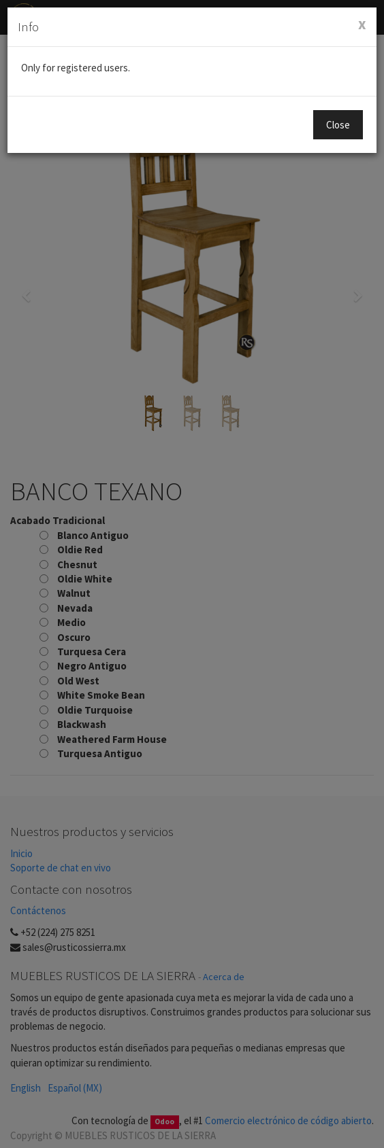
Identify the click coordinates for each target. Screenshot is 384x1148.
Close (338, 124)
